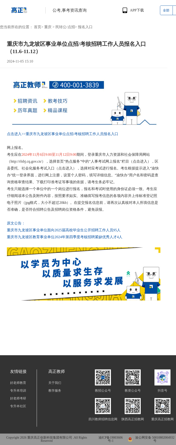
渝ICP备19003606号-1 (111, 439)
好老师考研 (18, 398)
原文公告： (16, 223)
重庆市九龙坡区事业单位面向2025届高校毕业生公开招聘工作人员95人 (64, 230)
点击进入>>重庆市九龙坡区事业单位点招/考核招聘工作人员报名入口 (62, 134)
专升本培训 (18, 390)
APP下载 (137, 10)
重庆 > (49, 27)
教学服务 (54, 390)
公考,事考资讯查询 (69, 10)
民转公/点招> (66, 27)
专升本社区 (18, 406)
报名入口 (85, 27)
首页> (38, 27)
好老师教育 (18, 383)
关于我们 (54, 383)
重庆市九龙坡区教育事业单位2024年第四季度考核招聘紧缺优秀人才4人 (64, 237)
